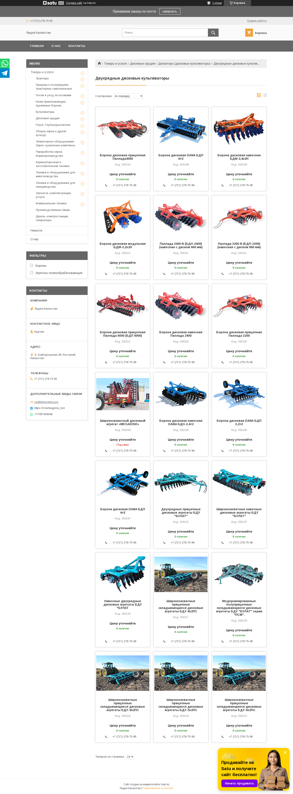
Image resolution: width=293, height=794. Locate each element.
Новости (36, 230)
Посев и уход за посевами (53, 95)
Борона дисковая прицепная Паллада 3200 (239, 333)
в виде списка (265, 96)
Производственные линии (53, 210)
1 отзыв (217, 2)
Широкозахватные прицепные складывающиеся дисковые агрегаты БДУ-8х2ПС (180, 606)
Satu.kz (165, 784)
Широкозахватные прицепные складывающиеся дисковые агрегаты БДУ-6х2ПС (239, 705)
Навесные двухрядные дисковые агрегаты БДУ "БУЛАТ (122, 604)
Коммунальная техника (51, 203)
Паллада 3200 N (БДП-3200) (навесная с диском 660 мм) (239, 245)
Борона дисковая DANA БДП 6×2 (180, 157)
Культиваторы (45, 111)
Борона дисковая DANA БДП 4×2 (122, 510)
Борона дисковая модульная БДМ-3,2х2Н (123, 245)
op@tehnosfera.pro (46, 402)
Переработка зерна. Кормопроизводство (49, 153)
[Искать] (213, 33)
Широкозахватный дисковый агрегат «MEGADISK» (122, 422)
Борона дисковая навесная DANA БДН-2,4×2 (180, 422)
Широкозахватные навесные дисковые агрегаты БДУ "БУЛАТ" (239, 512)
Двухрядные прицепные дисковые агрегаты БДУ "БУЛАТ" (181, 512)
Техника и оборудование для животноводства (55, 174)
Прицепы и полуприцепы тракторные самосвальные (54, 86)
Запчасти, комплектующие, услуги (53, 194)
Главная (37, 46)
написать (170, 11)
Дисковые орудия (142, 63)
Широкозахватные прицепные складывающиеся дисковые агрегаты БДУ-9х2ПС (122, 705)
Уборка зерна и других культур (51, 133)
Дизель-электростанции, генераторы (52, 218)
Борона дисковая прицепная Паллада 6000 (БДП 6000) (122, 333)
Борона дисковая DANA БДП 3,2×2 (239, 422)
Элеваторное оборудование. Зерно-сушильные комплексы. (56, 143)
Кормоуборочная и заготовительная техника (52, 164)
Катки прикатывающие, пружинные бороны (51, 103)
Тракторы (42, 78)
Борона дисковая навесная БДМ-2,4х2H (239, 157)
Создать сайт (74, 2)
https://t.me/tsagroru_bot (49, 408)
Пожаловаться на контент (158, 788)
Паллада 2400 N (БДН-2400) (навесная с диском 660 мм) (181, 245)
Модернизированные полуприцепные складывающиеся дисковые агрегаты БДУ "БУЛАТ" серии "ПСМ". (239, 607)
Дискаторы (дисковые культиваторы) (184, 63)
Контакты (76, 46)
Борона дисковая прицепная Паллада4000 (122, 157)
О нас (56, 46)
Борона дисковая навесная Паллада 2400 (180, 333)
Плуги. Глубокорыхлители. (53, 124)
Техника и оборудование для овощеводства (55, 184)
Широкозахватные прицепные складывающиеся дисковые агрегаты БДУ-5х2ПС (180, 705)
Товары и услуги (115, 63)
